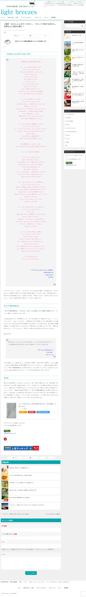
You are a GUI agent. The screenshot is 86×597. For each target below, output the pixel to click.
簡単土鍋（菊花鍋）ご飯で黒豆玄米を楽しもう (78, 102)
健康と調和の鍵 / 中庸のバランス (78, 87)
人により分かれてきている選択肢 (53, 514)
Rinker (25, 408)
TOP (12, 581)
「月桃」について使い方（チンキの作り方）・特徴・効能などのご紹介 (78, 73)
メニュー (46, 17)
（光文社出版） (49, 352)
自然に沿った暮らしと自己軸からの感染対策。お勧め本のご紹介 (22, 490)
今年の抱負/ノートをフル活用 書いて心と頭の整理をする (21, 482)
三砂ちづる (48, 354)
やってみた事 (69, 121)
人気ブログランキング (10, 433)
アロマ (67, 124)
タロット (68, 135)
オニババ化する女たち (47, 349)
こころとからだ (70, 114)
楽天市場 (32, 412)
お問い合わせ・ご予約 (13, 17)
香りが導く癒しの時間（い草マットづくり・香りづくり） (78, 94)
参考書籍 (53, 17)
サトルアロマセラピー (71, 131)
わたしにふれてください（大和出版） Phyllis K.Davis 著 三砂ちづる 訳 (44, 272)
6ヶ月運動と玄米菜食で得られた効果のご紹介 (77, 65)
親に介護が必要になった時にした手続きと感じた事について (78, 81)
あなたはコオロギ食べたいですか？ (78, 58)
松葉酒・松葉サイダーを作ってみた (78, 50)
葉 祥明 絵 (50, 277)
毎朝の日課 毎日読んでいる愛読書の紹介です (19, 467)
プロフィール (38, 17)
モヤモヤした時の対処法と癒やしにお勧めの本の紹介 (20, 475)
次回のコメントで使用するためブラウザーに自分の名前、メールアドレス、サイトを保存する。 (28, 549)
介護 (67, 142)
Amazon (23, 412)
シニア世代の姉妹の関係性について (78, 43)
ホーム (3, 17)
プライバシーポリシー (26, 17)
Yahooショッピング (43, 412)
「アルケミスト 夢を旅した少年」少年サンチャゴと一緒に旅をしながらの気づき (26, 504)
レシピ (67, 138)
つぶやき (68, 117)
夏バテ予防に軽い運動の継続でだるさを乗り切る (19, 497)
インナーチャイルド (71, 128)
